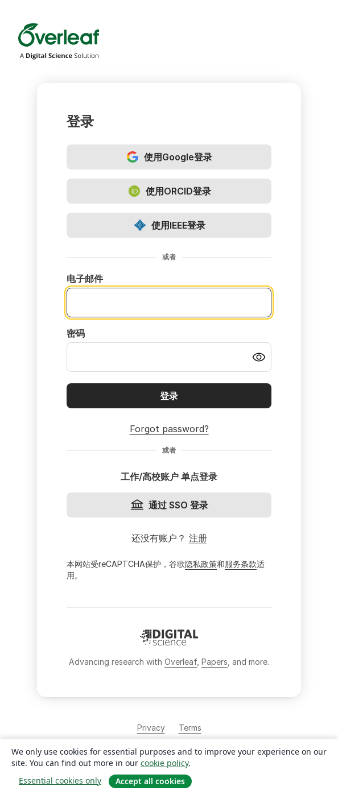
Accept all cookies (150, 781)
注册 (198, 538)
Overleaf (180, 661)
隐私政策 (201, 564)
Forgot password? (169, 428)
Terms (190, 727)
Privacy (151, 727)
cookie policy (164, 762)
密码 (76, 333)
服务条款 (241, 564)
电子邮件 (85, 278)
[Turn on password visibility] (258, 357)
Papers (214, 661)
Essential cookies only (60, 780)
